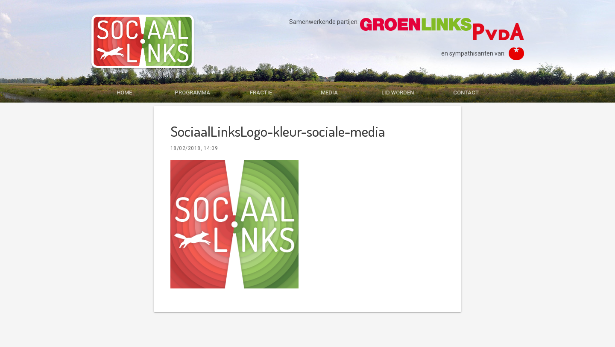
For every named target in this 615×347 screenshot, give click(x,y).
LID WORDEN (397, 92)
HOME (124, 92)
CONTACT (466, 92)
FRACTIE (261, 92)
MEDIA (329, 92)
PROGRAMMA (192, 92)
